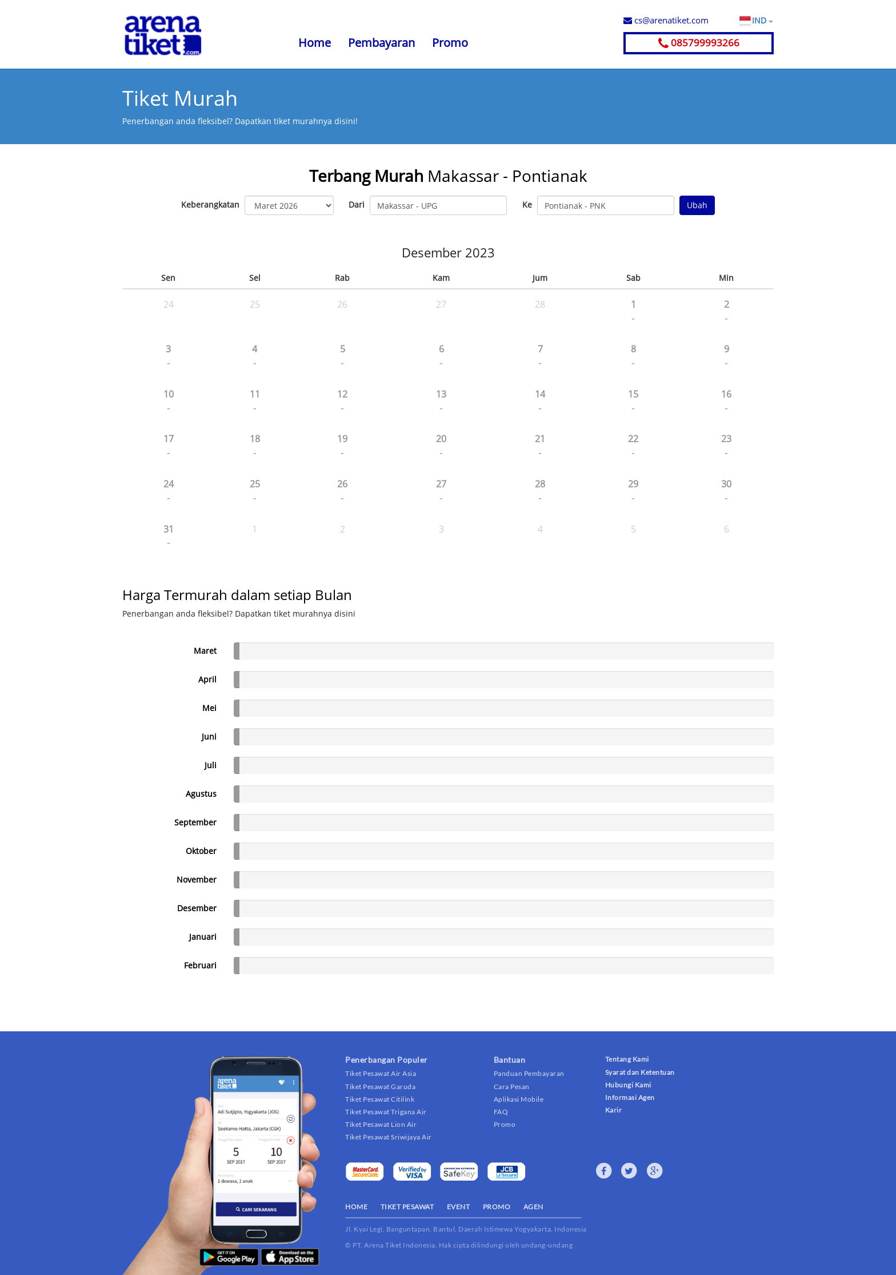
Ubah (697, 205)
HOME (356, 1206)
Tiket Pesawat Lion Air (381, 1124)
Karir (613, 1110)
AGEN (533, 1206)
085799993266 (698, 42)
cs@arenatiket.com (666, 20)
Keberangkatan (210, 204)
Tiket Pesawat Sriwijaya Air (388, 1137)
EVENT (458, 1206)
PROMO (497, 1206)
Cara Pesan (512, 1086)
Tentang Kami (627, 1059)
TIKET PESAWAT (407, 1206)
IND (762, 20)
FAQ (501, 1111)
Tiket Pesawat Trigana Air (386, 1111)
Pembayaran (381, 42)
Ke (527, 204)
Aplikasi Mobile (519, 1099)
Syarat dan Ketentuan (640, 1072)
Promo (450, 42)
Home (314, 42)
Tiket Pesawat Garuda (380, 1086)
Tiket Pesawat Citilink (379, 1099)
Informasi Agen (630, 1097)
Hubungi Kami (628, 1085)
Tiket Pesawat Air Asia (380, 1073)
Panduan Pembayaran (529, 1073)
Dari (357, 204)
